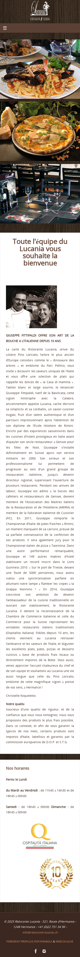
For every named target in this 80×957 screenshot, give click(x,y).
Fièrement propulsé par (22, 941)
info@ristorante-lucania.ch (40, 932)
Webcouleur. (65, 941)
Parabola (45, 941)
